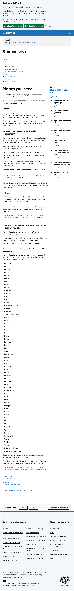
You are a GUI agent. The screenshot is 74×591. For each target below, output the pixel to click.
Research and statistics (58, 540)
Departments (55, 529)
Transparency (55, 550)
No (35, 508)
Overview (7, 62)
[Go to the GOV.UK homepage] (10, 33)
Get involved (54, 558)
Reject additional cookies (34, 26)
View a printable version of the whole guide (18, 490)
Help (4, 572)
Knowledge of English (11, 69)
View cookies (49, 26)
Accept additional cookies (13, 26)
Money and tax (31, 544)
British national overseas (24, 257)
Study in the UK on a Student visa (20, 42)
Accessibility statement (30, 572)
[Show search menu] (68, 33)
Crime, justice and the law (12, 553)
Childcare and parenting (11, 543)
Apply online (8, 74)
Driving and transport (10, 560)
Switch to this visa (10, 81)
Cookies (17, 572)
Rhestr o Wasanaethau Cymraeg (30, 575)
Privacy (10, 572)
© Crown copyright (64, 586)
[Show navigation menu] (61, 33)
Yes (25, 508)
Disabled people (8, 556)
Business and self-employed (12, 539)
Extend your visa (9, 79)
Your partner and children (12, 76)
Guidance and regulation (58, 537)
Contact (43, 572)
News (52, 533)
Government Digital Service (12, 577)
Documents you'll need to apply (14, 71)
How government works (58, 554)
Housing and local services (35, 540)
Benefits (5, 529)
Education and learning (34, 529)
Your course (8, 64)
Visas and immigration (34, 554)
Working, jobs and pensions (36, 558)
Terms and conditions (10, 575)
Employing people (32, 533)
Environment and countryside (36, 537)
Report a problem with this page (58, 508)
